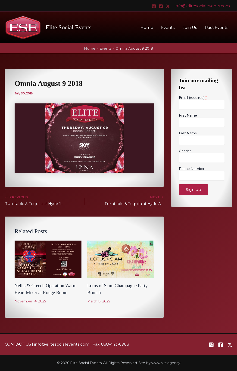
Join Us (190, 27)
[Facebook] (161, 6)
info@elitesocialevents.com (202, 5)
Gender (185, 151)
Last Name (188, 133)
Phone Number (191, 169)
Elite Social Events (68, 27)
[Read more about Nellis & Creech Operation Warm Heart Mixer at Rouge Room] (48, 259)
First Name (188, 115)
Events (168, 27)
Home (146, 27)
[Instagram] (154, 6)
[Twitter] (168, 6)
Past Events (216, 27)
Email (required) (193, 97)
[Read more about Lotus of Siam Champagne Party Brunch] (120, 259)
